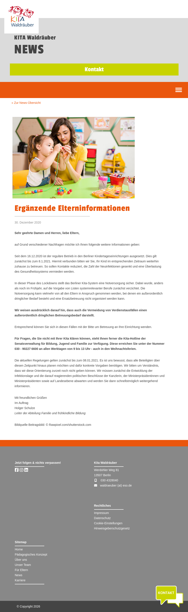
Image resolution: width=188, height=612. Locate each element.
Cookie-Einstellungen (108, 523)
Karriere (20, 580)
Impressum (101, 513)
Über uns (21, 559)
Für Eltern (21, 570)
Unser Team (23, 565)
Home (19, 549)
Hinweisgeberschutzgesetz (112, 528)
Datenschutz (102, 518)
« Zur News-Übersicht (26, 102)
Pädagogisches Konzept (31, 554)
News (18, 575)
